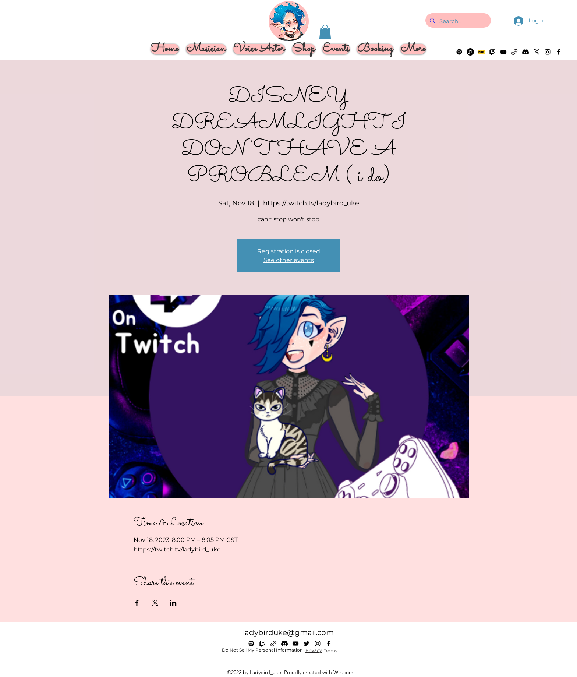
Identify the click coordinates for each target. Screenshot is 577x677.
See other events (288, 260)
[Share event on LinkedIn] (173, 603)
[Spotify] (459, 52)
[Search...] (457, 21)
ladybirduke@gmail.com (288, 632)
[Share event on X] (155, 603)
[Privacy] (313, 650)
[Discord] (525, 52)
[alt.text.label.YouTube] (503, 52)
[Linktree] (514, 52)
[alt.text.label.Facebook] (558, 52)
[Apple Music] (470, 52)
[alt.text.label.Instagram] (547, 52)
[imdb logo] (481, 52)
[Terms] (330, 651)
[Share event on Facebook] (137, 603)
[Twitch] (492, 52)
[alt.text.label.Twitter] (536, 52)
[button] (325, 32)
